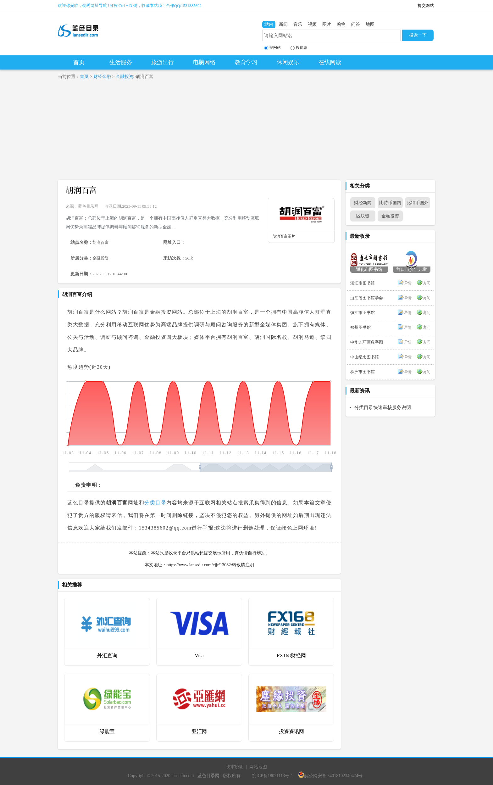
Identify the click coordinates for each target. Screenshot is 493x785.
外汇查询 (107, 655)
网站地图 (258, 767)
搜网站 (272, 47)
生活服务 (120, 62)
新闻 (283, 24)
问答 (355, 24)
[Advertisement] (246, 132)
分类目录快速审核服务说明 (382, 407)
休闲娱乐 (288, 62)
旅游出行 (162, 62)
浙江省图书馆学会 (366, 297)
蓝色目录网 (88, 206)
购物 (341, 24)
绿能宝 (107, 731)
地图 (370, 24)
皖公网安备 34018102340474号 (330, 775)
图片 (326, 24)
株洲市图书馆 (362, 371)
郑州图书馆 (360, 327)
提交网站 (426, 5)
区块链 (362, 216)
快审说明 (235, 767)
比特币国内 (390, 202)
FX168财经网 (291, 655)
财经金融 (102, 76)
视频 (312, 24)
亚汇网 (199, 731)
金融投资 (124, 76)
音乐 (297, 24)
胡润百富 (81, 190)
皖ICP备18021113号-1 (272, 775)
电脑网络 (204, 62)
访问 (426, 283)
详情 (407, 283)
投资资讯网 (291, 731)
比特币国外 (418, 202)
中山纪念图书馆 (364, 357)
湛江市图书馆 (362, 283)
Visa (199, 655)
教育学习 (246, 62)
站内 (268, 24)
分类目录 (155, 502)
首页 (79, 62)
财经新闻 (363, 202)
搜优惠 (299, 47)
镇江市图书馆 (362, 312)
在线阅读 (330, 62)
